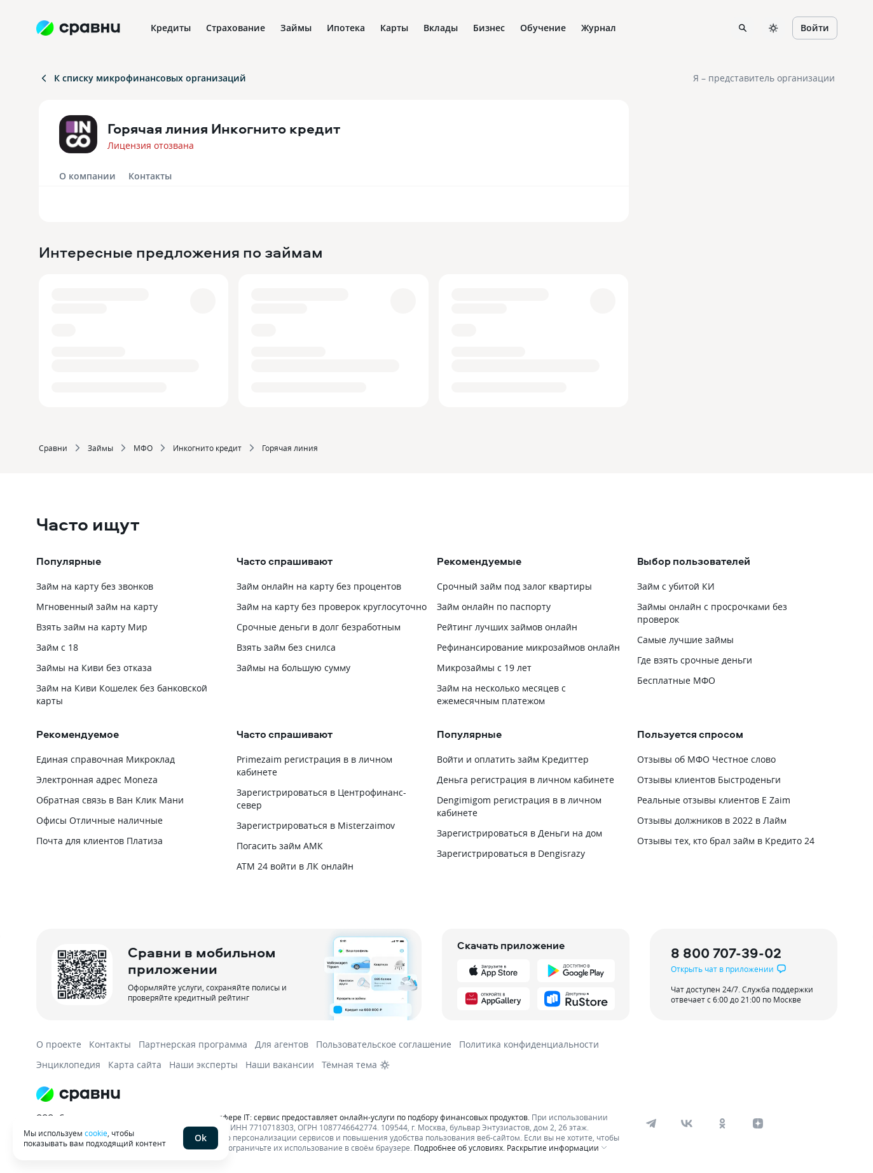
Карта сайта (135, 1064)
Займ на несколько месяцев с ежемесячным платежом (501, 694)
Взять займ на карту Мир (92, 627)
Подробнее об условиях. (459, 1147)
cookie (96, 1133)
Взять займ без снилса (286, 647)
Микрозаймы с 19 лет (484, 668)
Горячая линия (290, 448)
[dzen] (758, 1123)
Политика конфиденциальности (529, 1044)
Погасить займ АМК (280, 846)
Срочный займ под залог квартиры (514, 586)
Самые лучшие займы (685, 640)
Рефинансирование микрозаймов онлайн (528, 647)
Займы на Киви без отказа (94, 668)
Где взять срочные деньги (694, 660)
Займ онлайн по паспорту (494, 606)
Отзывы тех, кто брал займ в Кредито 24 (726, 841)
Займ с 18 (57, 647)
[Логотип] (330, 1094)
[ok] (722, 1123)
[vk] (686, 1123)
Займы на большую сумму (293, 668)
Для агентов (281, 1044)
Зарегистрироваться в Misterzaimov (316, 825)
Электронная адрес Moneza (97, 780)
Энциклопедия (68, 1064)
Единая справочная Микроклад (105, 759)
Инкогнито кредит (207, 448)
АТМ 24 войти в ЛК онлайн (295, 866)
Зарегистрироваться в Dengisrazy (511, 853)
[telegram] (651, 1123)
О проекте (58, 1044)
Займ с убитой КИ (676, 586)
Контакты (150, 176)
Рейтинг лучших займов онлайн (507, 627)
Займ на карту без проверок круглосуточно (332, 606)
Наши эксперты (203, 1064)
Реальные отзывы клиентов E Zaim (713, 800)
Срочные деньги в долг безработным (319, 627)
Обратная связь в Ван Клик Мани (110, 800)
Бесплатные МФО (676, 680)
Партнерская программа (193, 1044)
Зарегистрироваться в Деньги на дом (519, 833)
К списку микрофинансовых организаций (142, 78)
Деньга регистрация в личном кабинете (525, 780)
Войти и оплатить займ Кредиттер (513, 759)
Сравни (53, 448)
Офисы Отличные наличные (99, 820)
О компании (87, 176)
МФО (143, 448)
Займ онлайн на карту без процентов (319, 586)
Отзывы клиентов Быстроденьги (709, 780)
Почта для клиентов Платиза (99, 841)
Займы (100, 448)
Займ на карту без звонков (94, 586)
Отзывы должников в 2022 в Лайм (712, 820)
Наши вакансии (279, 1064)
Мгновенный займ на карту (97, 606)
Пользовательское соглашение (383, 1044)
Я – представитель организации (764, 78)
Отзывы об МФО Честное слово (706, 759)
